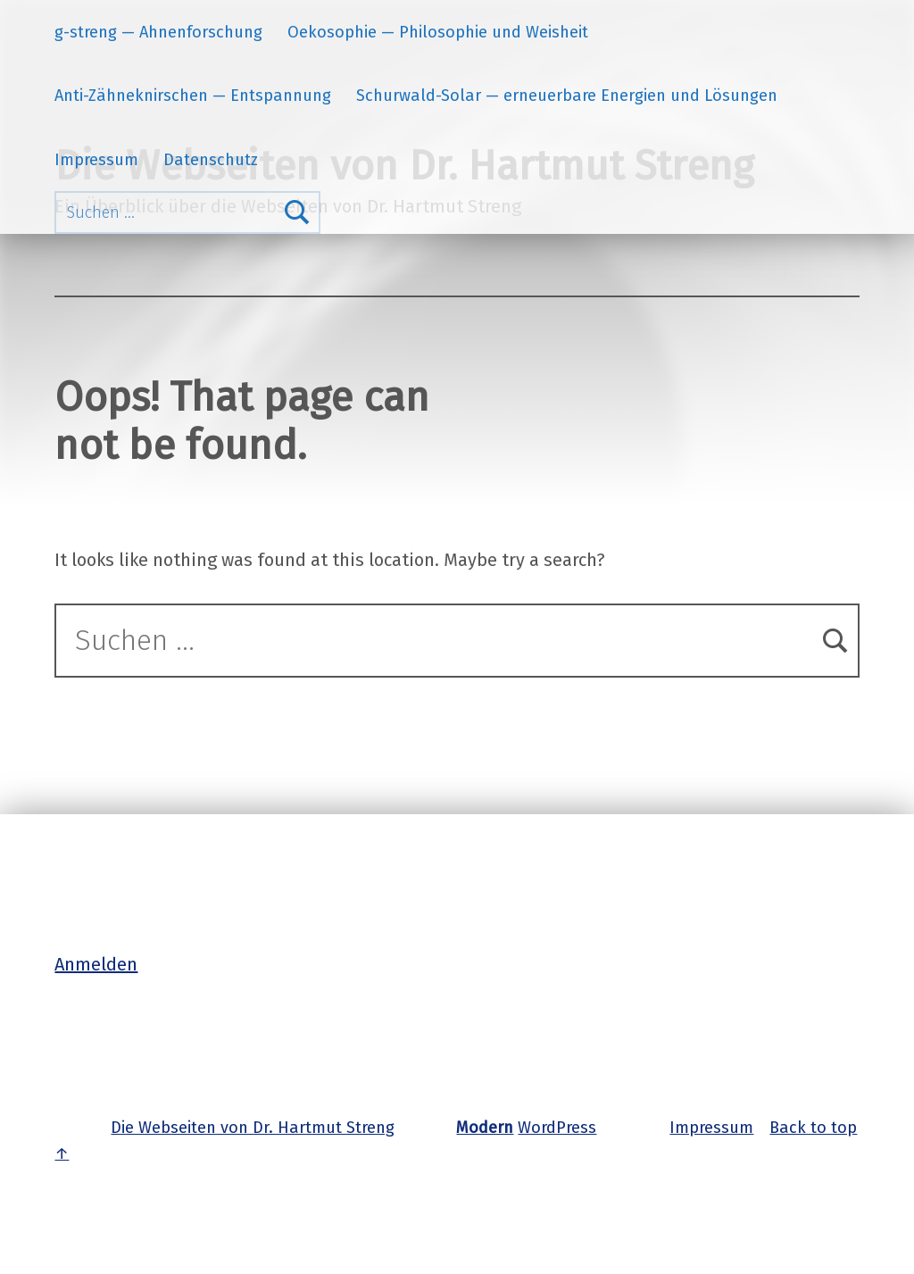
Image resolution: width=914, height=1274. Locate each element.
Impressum (96, 160)
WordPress (557, 1127)
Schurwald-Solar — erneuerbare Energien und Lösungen (566, 95)
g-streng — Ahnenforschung (158, 32)
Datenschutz (210, 160)
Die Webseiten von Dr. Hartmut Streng (253, 1127)
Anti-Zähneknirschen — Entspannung (192, 95)
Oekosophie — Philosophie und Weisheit (437, 32)
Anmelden (95, 964)
